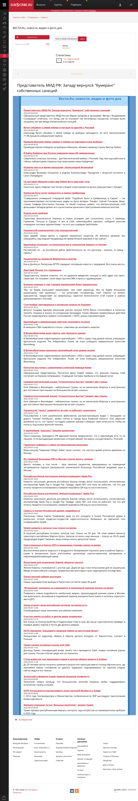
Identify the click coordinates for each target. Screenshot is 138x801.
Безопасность (40, 752)
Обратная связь (41, 760)
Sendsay (59, 752)
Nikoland (132, 789)
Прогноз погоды (110, 747)
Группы (61, 3)
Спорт (105, 743)
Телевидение (33, 17)
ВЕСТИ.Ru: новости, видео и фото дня (37, 28)
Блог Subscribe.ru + (42, 747)
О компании (39, 743)
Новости (44, 17)
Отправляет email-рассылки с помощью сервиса (73, 10)
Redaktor (66, 48)
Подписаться (32, 37)
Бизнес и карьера (84, 759)
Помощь (16, 756)
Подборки (79, 3)
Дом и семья (108, 765)
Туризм (80, 750)
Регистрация (18, 747)
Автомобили (82, 746)
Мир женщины (83, 754)
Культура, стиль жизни (112, 769)
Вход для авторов (20, 743)
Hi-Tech (80, 770)
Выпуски (43, 3)
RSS (47, 44)
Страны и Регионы (111, 756)
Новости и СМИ (19, 17)
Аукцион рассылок (64, 756)
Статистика (63, 55)
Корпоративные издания (66, 747)
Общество (107, 760)
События (59, 760)
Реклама (59, 743)
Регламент (17, 752)
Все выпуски (77, 74)
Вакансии (38, 756)
